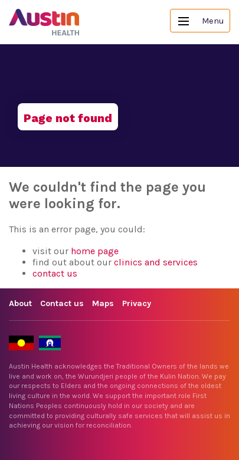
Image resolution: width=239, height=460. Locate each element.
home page (95, 251)
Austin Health (44, 22)
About (20, 303)
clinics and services (156, 262)
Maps (103, 303)
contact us (54, 273)
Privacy (136, 303)
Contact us (62, 303)
